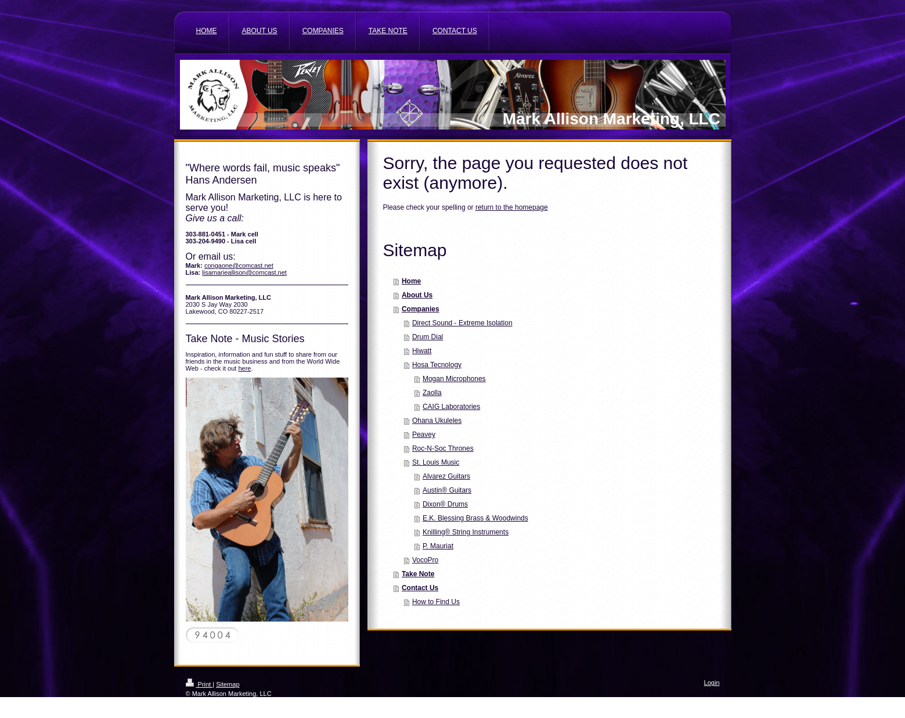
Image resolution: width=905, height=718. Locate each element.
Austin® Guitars (447, 490)
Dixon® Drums (445, 504)
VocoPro (425, 560)
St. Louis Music (435, 462)
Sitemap (227, 684)
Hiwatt (421, 351)
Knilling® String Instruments (466, 532)
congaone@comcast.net (238, 265)
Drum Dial (427, 337)
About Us (417, 295)
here (244, 368)
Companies (420, 309)
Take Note (418, 574)
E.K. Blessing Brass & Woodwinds (475, 518)
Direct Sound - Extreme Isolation (462, 323)
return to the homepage (511, 207)
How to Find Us (436, 602)
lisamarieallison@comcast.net (244, 272)
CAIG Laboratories (451, 407)
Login (712, 682)
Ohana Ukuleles (436, 421)
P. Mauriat (438, 546)
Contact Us (420, 588)
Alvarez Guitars (446, 476)
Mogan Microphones (454, 379)
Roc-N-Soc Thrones (443, 448)
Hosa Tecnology (436, 365)
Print (199, 684)
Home (411, 281)
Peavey (423, 434)
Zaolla (432, 393)
